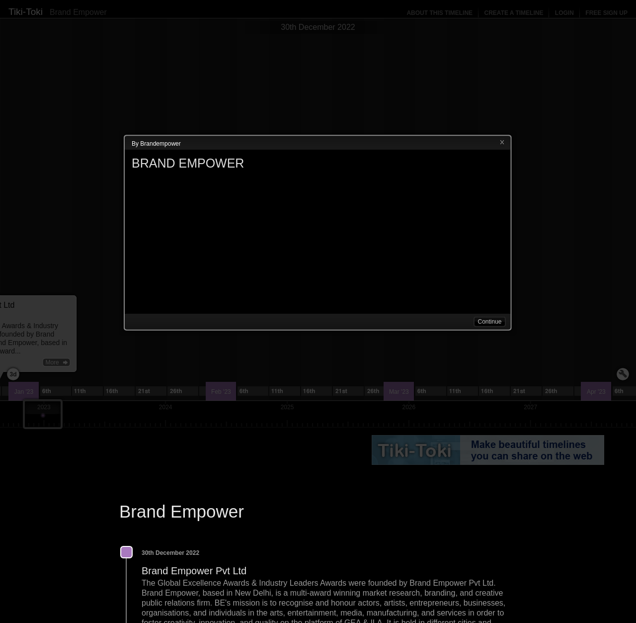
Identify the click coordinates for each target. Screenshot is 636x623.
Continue (489, 321)
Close (502, 142)
